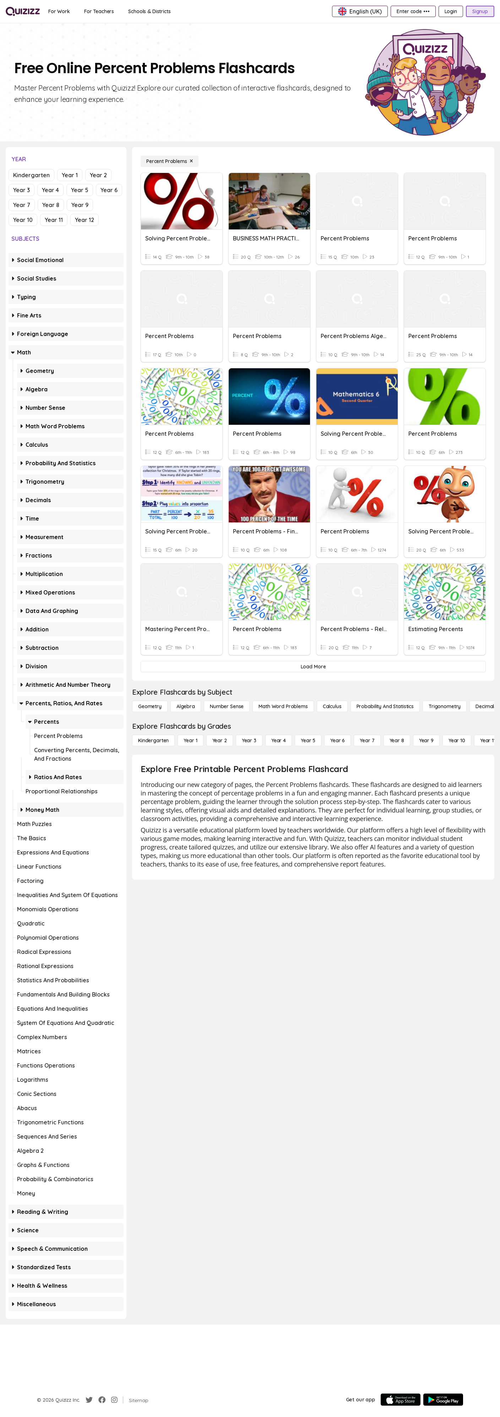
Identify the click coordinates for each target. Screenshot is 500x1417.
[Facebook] (101, 1400)
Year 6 (109, 190)
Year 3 (21, 190)
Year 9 (79, 204)
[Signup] (480, 11)
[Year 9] (426, 740)
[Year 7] (367, 740)
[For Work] (59, 11)
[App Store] (400, 1400)
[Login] (451, 11)
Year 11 (54, 219)
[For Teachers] (99, 11)
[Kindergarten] (153, 740)
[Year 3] (249, 740)
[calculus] (332, 706)
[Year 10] (456, 740)
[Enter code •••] (413, 11)
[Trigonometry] (445, 706)
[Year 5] (308, 740)
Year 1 (70, 175)
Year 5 (79, 190)
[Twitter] (89, 1400)
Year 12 (84, 219)
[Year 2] (219, 740)
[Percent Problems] (170, 161)
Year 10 (23, 219)
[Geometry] (150, 706)
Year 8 (50, 204)
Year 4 (50, 190)
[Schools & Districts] (149, 11)
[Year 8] (397, 740)
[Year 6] (337, 740)
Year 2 (98, 175)
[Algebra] (185, 706)
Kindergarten (31, 175)
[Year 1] (190, 740)
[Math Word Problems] (283, 706)
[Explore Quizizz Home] (23, 11)
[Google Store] (443, 1400)
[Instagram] (114, 1400)
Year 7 (21, 204)
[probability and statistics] (385, 706)
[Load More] (313, 666)
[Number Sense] (227, 706)
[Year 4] (278, 740)
